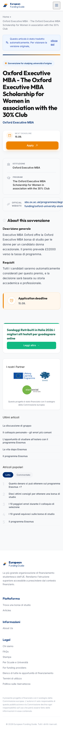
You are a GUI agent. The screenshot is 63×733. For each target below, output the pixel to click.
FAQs (6, 651)
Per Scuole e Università (15, 662)
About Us (8, 628)
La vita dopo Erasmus (15, 449)
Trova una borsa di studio (17, 604)
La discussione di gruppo (17, 425)
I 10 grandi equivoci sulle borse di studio (31, 513)
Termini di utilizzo (12, 678)
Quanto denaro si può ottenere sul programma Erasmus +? (34, 485)
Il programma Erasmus (15, 456)
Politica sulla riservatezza (16, 683)
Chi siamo (8, 646)
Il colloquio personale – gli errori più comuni (27, 432)
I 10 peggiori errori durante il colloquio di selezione (31, 505)
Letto (9, 474)
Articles (7, 610)
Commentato (23, 474)
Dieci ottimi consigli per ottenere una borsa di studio (34, 495)
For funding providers (14, 667)
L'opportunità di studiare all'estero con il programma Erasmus (25, 441)
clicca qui (54, 42)
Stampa (7, 656)
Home (6, 16)
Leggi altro (32, 345)
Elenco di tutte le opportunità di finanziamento (28, 673)
